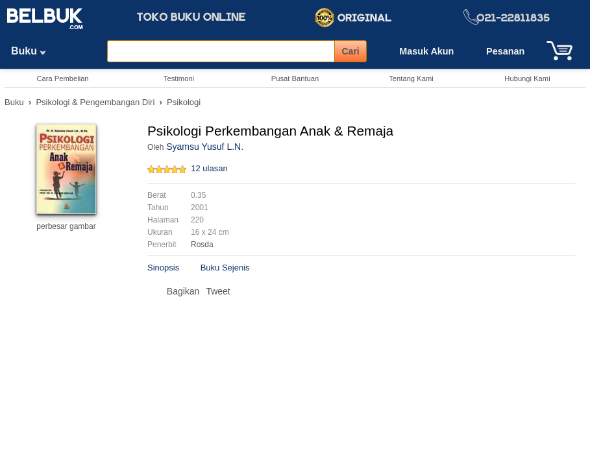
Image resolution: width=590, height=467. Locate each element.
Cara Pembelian (62, 78)
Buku (33, 50)
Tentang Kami (411, 78)
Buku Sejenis (225, 267)
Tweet (218, 291)
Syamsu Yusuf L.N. (204, 146)
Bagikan (183, 291)
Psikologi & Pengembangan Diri (95, 102)
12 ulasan (209, 168)
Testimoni (179, 78)
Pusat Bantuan (295, 78)
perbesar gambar (65, 226)
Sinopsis (163, 267)
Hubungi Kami (527, 78)
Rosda (202, 244)
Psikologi (184, 102)
